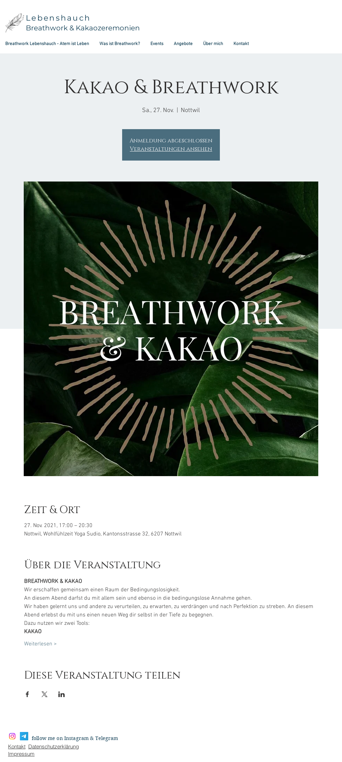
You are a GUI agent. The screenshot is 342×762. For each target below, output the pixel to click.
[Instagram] (12, 736)
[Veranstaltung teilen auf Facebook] (27, 694)
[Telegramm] (24, 736)
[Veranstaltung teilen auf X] (44, 694)
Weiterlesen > (40, 644)
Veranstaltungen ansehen (171, 149)
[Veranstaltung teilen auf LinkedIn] (61, 694)
